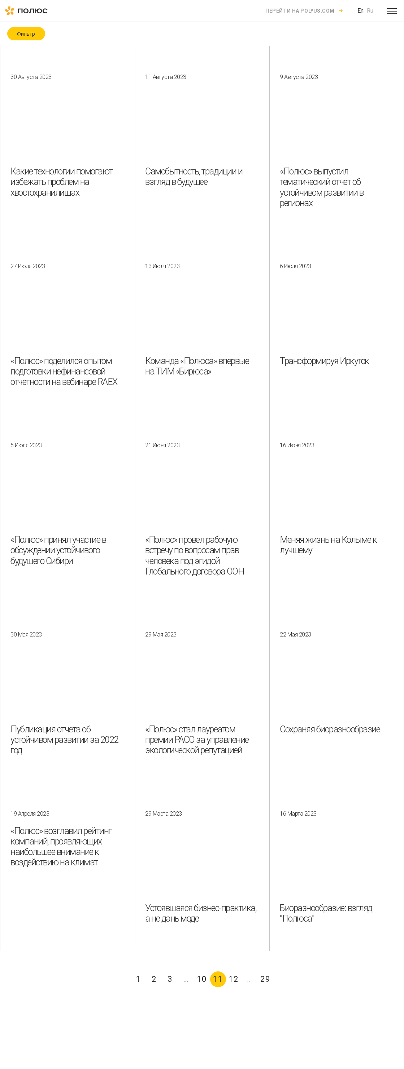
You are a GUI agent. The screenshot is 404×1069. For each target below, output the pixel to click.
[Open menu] (392, 11)
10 (202, 979)
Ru (370, 10)
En (360, 10)
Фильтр (26, 34)
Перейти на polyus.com (300, 10)
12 (234, 979)
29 (265, 979)
